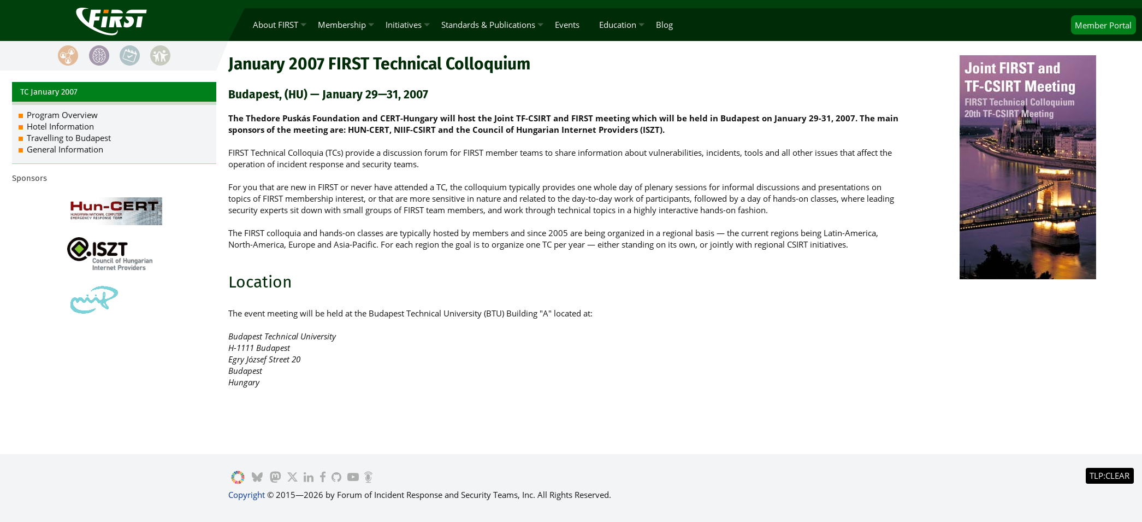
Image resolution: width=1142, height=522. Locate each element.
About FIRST (275, 24)
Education (617, 24)
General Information (65, 149)
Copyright (246, 494)
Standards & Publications (488, 24)
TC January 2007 (49, 92)
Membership (342, 24)
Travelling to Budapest (69, 137)
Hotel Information (60, 126)
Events (567, 24)
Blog (664, 24)
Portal (1103, 25)
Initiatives (404, 24)
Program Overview (62, 114)
